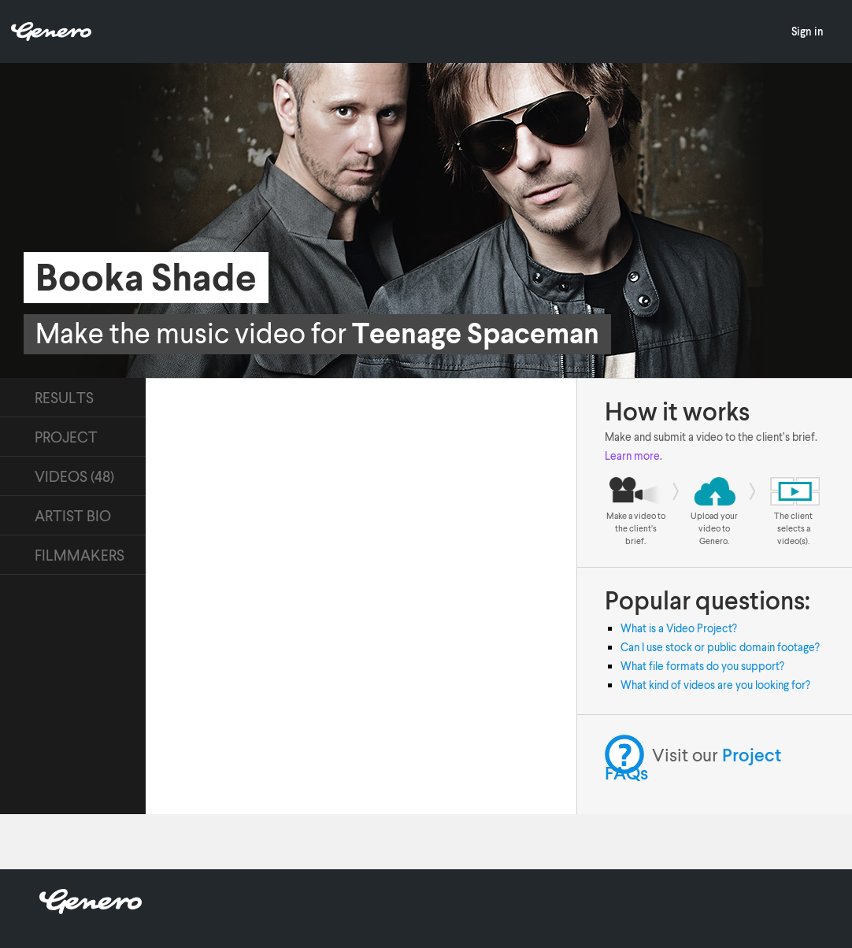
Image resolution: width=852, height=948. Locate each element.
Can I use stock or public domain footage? (720, 647)
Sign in (807, 31)
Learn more (632, 455)
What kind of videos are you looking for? (715, 684)
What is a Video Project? (678, 628)
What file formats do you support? (702, 665)
